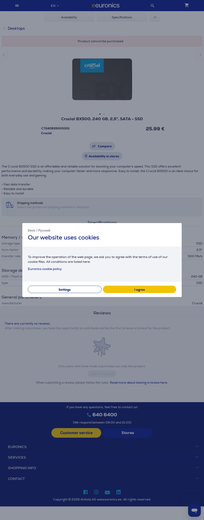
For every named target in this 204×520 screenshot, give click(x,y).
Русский (44, 230)
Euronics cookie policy (45, 269)
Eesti (31, 230)
